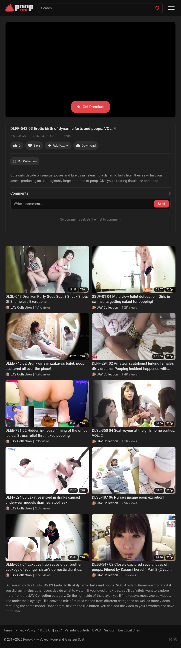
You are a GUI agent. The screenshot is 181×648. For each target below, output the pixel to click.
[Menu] (171, 8)
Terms (8, 630)
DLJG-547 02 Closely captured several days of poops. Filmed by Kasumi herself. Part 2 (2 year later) (131, 567)
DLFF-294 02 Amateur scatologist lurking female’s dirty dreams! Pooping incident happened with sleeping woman (133, 366)
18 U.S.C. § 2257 (50, 630)
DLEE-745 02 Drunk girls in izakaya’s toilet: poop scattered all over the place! (45, 366)
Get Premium (90, 107)
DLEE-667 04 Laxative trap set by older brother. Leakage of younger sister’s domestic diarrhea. (44, 567)
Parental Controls (77, 630)
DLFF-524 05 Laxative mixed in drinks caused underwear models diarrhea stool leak (43, 500)
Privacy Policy (25, 630)
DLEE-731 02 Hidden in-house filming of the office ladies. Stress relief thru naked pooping (46, 433)
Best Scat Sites (129, 630)
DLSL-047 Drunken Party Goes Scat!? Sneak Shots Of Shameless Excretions (47, 299)
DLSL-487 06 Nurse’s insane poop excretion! (128, 497)
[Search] (157, 8)
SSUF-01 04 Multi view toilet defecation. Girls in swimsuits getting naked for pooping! (131, 299)
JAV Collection (25, 161)
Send (161, 204)
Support (109, 630)
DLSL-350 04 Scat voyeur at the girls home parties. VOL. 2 (133, 433)
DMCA (96, 630)
